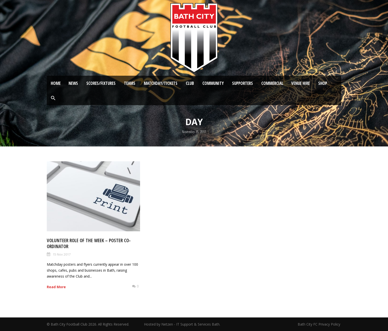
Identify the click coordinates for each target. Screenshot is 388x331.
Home (56, 83)
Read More (56, 286)
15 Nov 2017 (62, 254)
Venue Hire (300, 83)
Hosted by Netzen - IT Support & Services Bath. (182, 324)
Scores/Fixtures (101, 83)
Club (190, 83)
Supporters (242, 83)
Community (213, 83)
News (73, 83)
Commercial (272, 83)
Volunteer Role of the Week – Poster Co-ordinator (89, 243)
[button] (53, 98)
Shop (322, 83)
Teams (129, 83)
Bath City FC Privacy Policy (319, 324)
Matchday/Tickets (160, 83)
